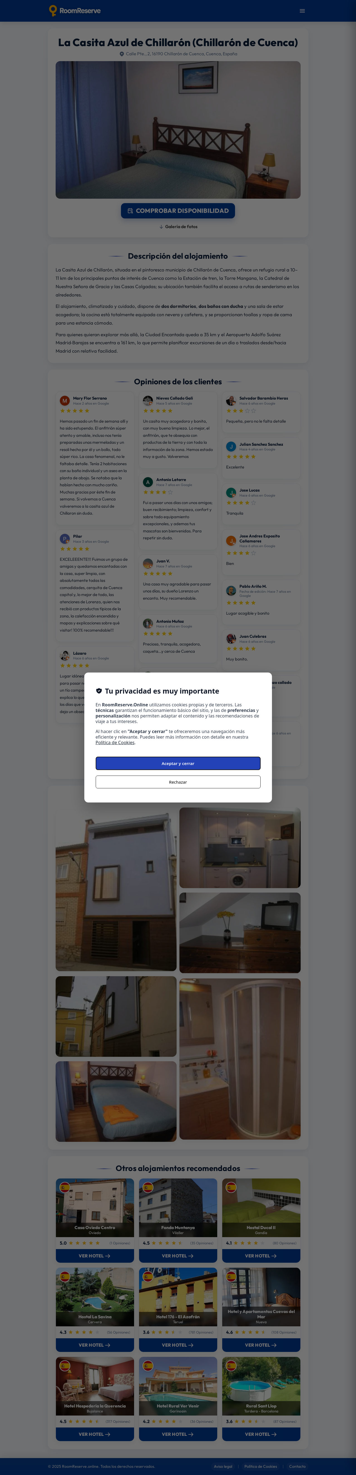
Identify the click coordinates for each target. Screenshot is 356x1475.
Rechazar (178, 782)
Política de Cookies (115, 742)
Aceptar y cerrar (178, 763)
